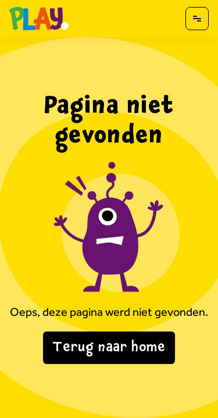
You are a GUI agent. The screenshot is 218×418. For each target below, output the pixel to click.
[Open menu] (197, 18)
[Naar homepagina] (39, 18)
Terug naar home (109, 348)
